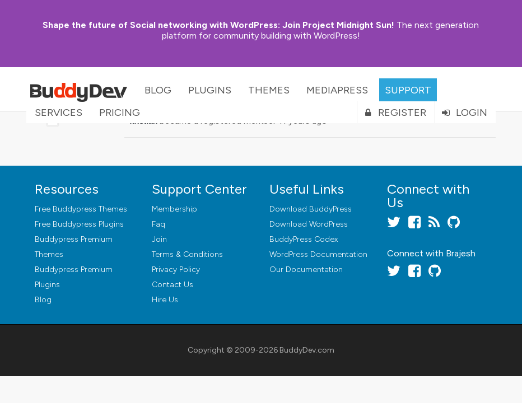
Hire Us (165, 299)
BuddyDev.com (306, 350)
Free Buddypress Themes (81, 209)
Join (159, 239)
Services (58, 112)
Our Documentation (306, 269)
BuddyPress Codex (303, 239)
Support (408, 90)
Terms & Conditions (187, 254)
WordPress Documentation (318, 254)
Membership (174, 209)
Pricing (119, 112)
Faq (158, 224)
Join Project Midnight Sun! (218, 25)
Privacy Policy (176, 269)
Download (310, 209)
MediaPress (337, 90)
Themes (269, 90)
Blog (158, 90)
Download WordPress (308, 224)
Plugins (209, 90)
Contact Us (172, 284)
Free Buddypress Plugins (79, 224)
